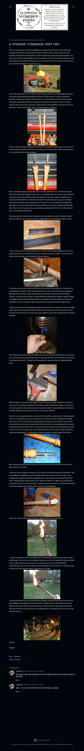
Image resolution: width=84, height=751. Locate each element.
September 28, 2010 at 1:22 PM (33, 671)
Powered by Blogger (42, 740)
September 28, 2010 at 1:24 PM (33, 685)
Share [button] (11, 656)
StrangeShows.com (33, 64)
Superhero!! (19, 671)
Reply (18, 680)
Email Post (17, 656)
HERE (29, 149)
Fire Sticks (17, 659)
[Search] (73, 6)
